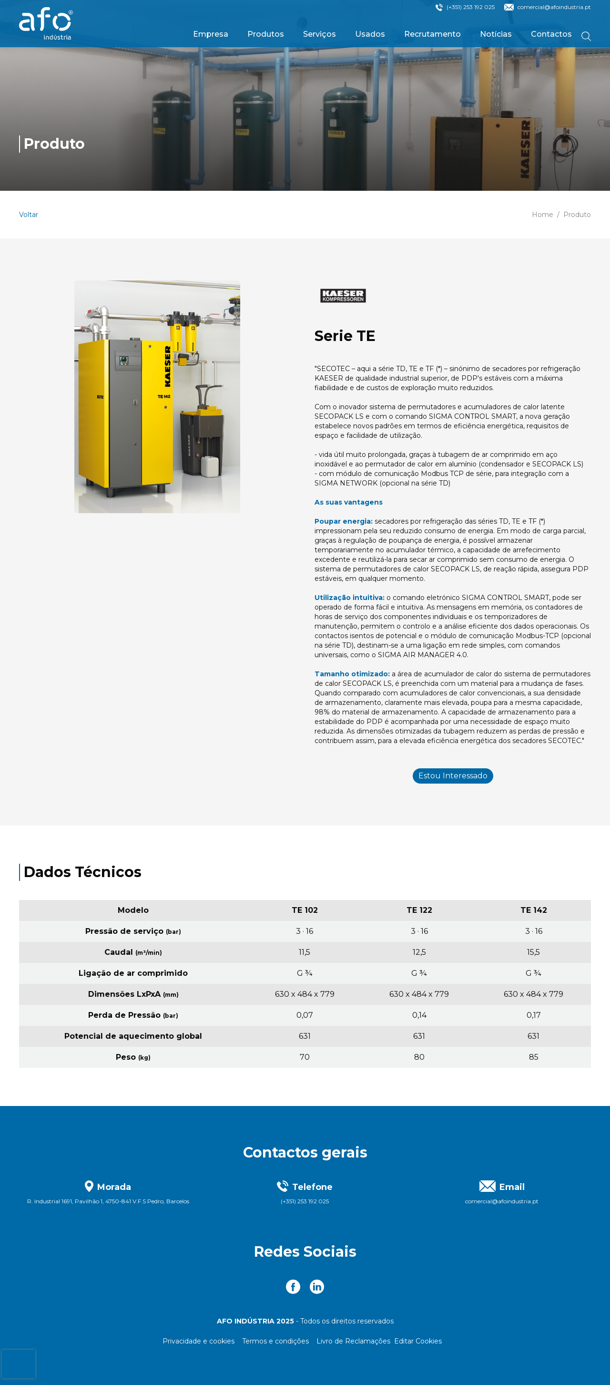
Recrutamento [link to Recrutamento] (432, 34)
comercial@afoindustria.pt (554, 6)
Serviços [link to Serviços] (319, 34)
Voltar (28, 214)
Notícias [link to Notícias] (496, 34)
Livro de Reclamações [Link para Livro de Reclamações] (353, 1341)
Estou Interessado (453, 775)
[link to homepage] (46, 23)
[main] (305, 553)
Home (542, 214)
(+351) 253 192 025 (471, 6)
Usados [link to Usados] (370, 34)
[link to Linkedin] (317, 1287)
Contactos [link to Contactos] (551, 34)
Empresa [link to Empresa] (210, 34)
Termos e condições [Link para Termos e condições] (275, 1341)
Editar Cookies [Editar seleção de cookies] (418, 1341)
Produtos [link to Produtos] (265, 34)
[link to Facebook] (293, 1287)
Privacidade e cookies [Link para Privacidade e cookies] (198, 1341)
